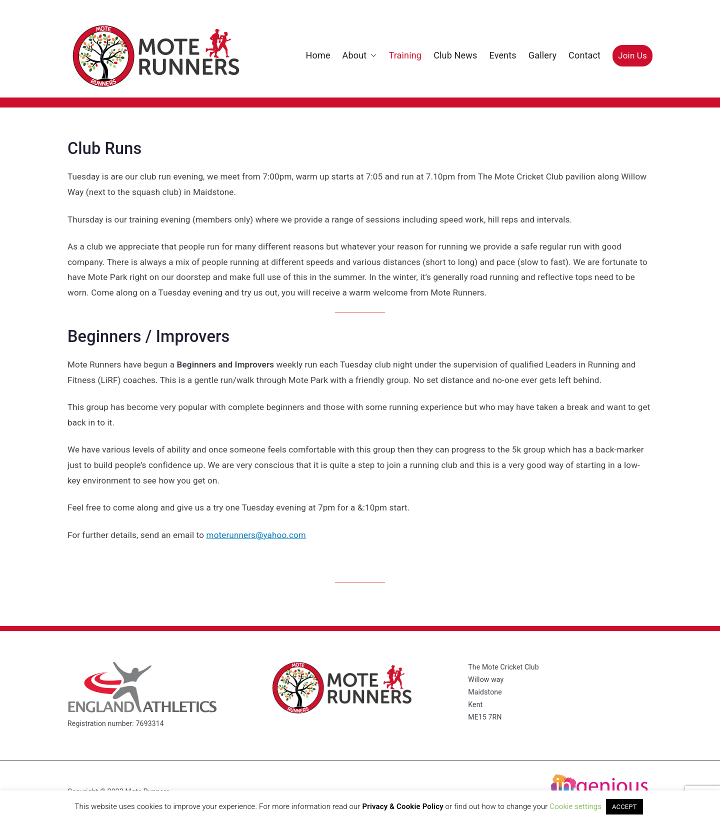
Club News (455, 55)
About (359, 56)
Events (502, 55)
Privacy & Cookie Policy (403, 806)
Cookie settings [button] (576, 806)
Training (405, 55)
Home (318, 55)
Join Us (632, 55)
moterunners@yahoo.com (256, 535)
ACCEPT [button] (624, 806)
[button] (371, 56)
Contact (584, 55)
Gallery (542, 55)
